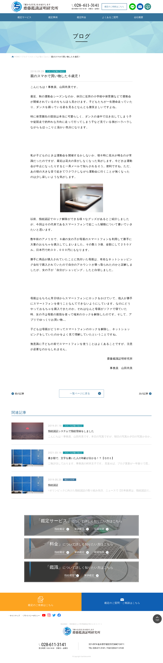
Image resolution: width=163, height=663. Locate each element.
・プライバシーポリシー (31, 616)
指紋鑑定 (60, 529)
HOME (17, 57)
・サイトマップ (14, 616)
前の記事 (17, 393)
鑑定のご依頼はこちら (114, 6)
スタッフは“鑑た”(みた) (39, 57)
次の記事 (145, 393)
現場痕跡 (99, 529)
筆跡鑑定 (79, 529)
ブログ (24, 57)
